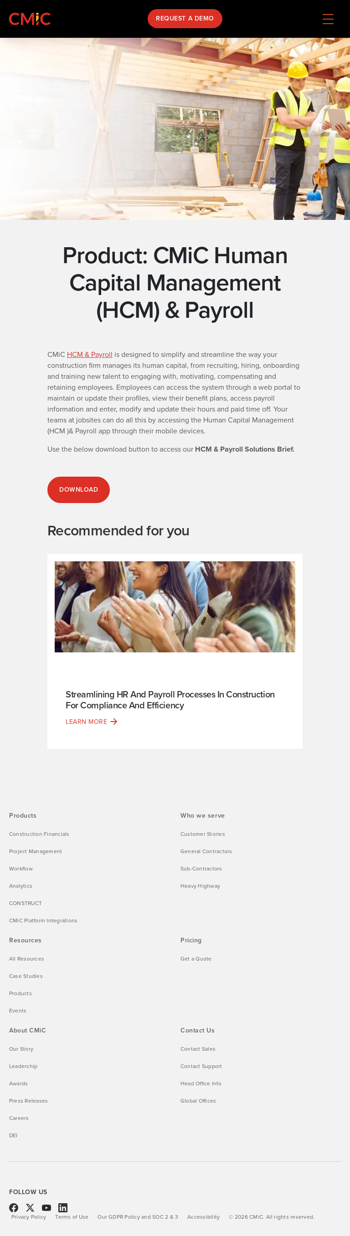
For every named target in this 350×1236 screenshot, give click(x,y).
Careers (19, 1118)
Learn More (87, 722)
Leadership (23, 1066)
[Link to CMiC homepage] (32, 19)
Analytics (20, 886)
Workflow (21, 869)
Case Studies (26, 976)
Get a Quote (196, 959)
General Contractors (206, 851)
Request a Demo (185, 18)
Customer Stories (202, 834)
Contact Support (201, 1066)
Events (17, 1011)
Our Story (21, 1049)
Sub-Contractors (201, 869)
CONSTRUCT (25, 903)
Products (20, 993)
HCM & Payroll (90, 354)
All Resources (26, 959)
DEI (13, 1135)
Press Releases (28, 1101)
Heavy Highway (200, 886)
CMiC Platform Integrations (43, 920)
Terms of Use (71, 1217)
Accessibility (203, 1217)
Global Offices (198, 1101)
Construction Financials (39, 834)
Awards (18, 1083)
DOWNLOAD (78, 489)
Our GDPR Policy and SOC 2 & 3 (138, 1217)
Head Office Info (200, 1083)
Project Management (35, 851)
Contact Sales (198, 1049)
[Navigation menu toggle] (328, 19)
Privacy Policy (28, 1217)
